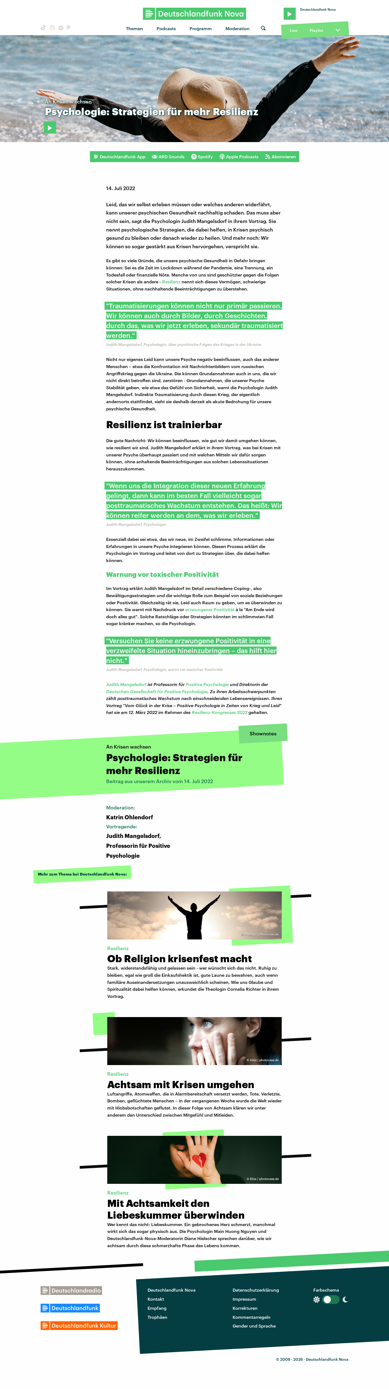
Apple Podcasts (238, 156)
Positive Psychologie (207, 684)
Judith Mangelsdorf (126, 684)
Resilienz (171, 281)
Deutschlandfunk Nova (172, 1289)
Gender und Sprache (254, 1325)
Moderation (237, 28)
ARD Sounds (168, 156)
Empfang (157, 1308)
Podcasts (166, 28)
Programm (201, 28)
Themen (134, 28)
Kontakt (156, 1299)
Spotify (202, 156)
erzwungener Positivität (210, 609)
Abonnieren (280, 156)
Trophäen (157, 1317)
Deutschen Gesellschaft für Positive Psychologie (156, 691)
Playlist (316, 30)
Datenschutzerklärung (256, 1289)
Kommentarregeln (251, 1317)
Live (293, 30)
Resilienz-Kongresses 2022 (219, 712)
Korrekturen (245, 1308)
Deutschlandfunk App (119, 156)
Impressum (244, 1299)
